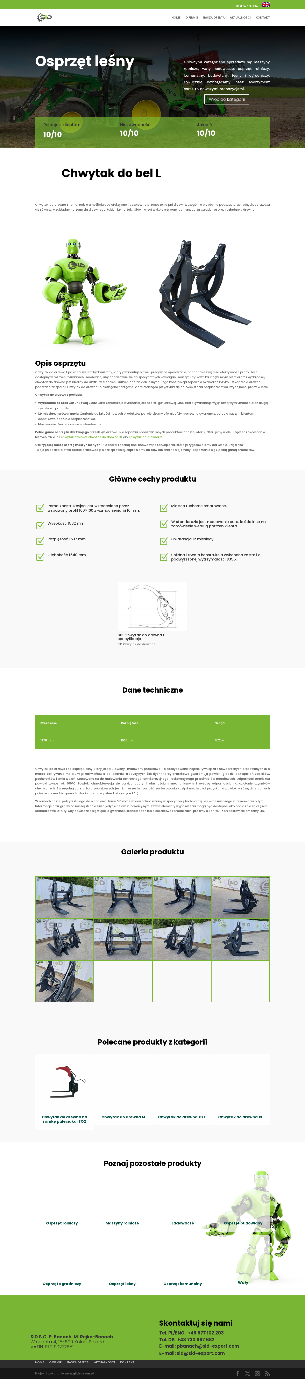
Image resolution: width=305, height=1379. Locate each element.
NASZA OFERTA (214, 18)
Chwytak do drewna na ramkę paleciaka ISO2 (64, 1119)
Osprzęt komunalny (182, 1283)
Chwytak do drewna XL (240, 1117)
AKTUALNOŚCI (240, 18)
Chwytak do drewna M (123, 1117)
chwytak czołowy (74, 437)
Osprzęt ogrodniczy (62, 1283)
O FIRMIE (191, 18)
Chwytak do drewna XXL (182, 1117)
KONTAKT (263, 18)
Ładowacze (182, 1223)
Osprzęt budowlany (243, 1223)
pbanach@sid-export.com (208, 1346)
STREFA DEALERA (247, 6)
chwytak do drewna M (145, 437)
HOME (176, 18)
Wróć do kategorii (227, 99)
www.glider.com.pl (79, 1373)
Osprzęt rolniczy (62, 1223)
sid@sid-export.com (201, 1353)
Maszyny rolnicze (122, 1223)
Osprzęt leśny (122, 1283)
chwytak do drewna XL (104, 437)
